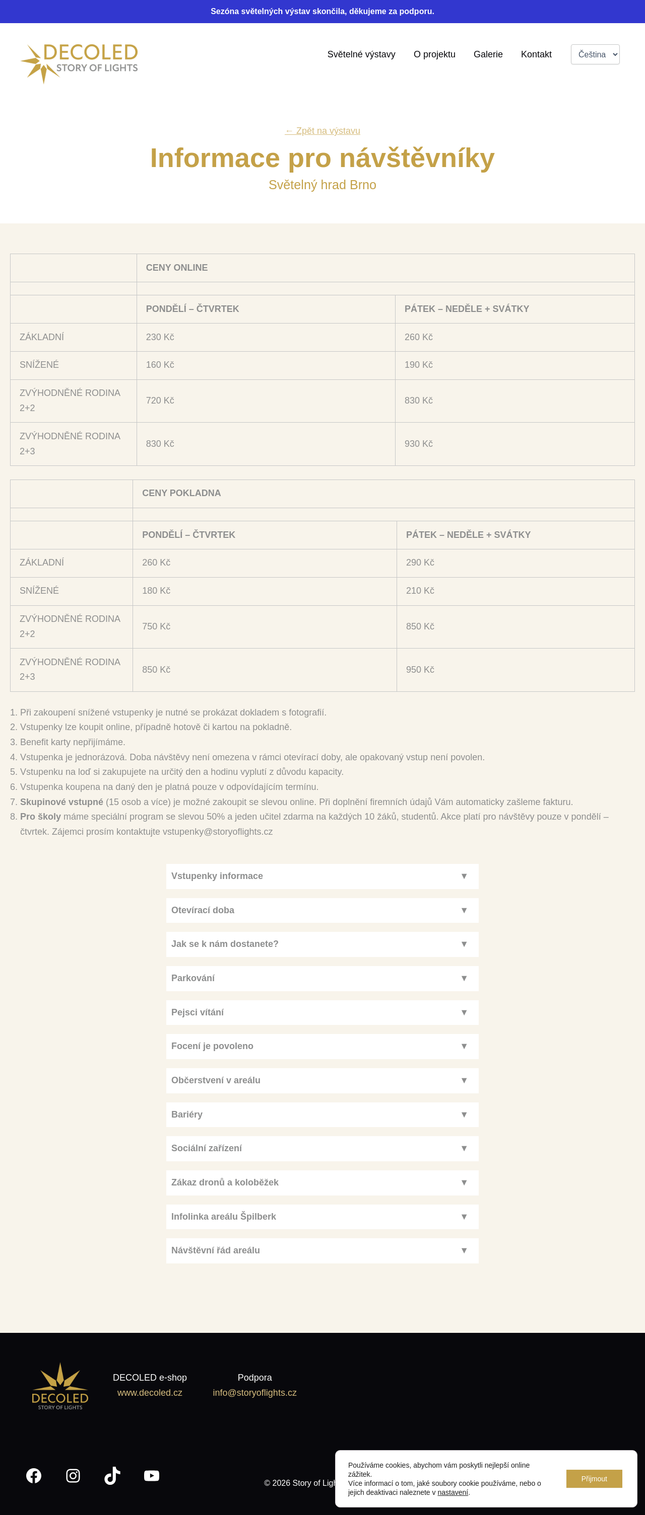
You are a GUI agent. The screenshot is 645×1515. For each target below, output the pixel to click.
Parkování (193, 978)
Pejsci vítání (197, 1012)
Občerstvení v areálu (216, 1080)
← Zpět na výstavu (322, 131)
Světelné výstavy (362, 54)
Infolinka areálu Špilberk (223, 1217)
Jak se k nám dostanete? (225, 944)
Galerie (488, 54)
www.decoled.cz (149, 1393)
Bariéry (187, 1114)
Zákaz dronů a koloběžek (225, 1182)
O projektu (435, 54)
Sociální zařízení (206, 1148)
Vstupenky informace (217, 876)
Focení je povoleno (212, 1046)
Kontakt (536, 54)
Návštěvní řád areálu (215, 1250)
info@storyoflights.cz (255, 1393)
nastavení (452, 1492)
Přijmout (594, 1479)
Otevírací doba (202, 910)
